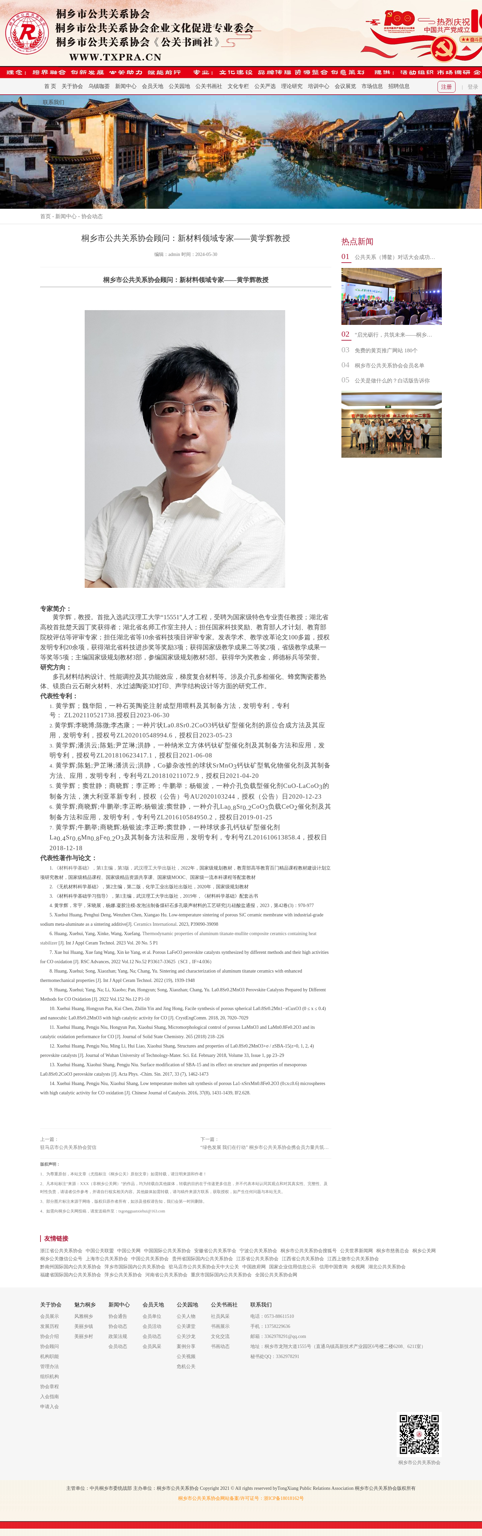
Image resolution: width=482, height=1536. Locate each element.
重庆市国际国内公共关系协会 (221, 1274)
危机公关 (186, 1366)
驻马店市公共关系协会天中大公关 (204, 1266)
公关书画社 (208, 86)
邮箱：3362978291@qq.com (278, 1336)
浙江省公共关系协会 (61, 1250)
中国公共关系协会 (150, 1258)
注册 (446, 87)
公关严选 (265, 86)
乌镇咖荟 (99, 86)
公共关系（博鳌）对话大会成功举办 (395, 257)
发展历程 (49, 1326)
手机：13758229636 (270, 1326)
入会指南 (49, 1396)
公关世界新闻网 (356, 1250)
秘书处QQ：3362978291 (274, 1356)
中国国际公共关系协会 (167, 1250)
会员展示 (49, 1316)
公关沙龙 (186, 1336)
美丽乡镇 (83, 1326)
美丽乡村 (83, 1336)
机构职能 (49, 1356)
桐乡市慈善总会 (392, 1250)
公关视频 (186, 1356)
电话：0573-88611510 (272, 1316)
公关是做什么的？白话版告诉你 (392, 380)
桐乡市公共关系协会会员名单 (389, 365)
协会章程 (49, 1386)
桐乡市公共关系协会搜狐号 (308, 1250)
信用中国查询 (333, 1266)
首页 (45, 216)
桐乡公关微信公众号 (61, 1258)
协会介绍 (49, 1336)
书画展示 (220, 1326)
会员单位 (152, 1316)
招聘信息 (399, 86)
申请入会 (49, 1406)
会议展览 (345, 86)
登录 (473, 87)
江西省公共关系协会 (303, 1258)
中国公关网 (129, 1250)
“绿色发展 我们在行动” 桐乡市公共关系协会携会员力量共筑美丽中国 (266, 1147)
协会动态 (92, 216)
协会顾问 (49, 1346)
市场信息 (372, 86)
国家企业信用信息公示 (292, 1266)
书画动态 (220, 1346)
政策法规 (117, 1336)
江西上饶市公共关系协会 (353, 1258)
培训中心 (318, 86)
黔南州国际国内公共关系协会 (70, 1266)
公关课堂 (186, 1326)
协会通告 (117, 1316)
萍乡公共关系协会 (123, 1274)
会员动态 (117, 1346)
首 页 (50, 86)
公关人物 (186, 1316)
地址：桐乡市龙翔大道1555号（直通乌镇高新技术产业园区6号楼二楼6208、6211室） (338, 1346)
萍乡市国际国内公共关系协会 (134, 1266)
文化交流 (220, 1336)
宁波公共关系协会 (258, 1250)
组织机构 (49, 1376)
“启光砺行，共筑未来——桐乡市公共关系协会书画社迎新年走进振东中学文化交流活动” (395, 335)
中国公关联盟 (100, 1250)
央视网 (358, 1266)
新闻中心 (126, 86)
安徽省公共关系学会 (215, 1250)
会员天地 (152, 86)
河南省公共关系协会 (166, 1274)
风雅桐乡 (83, 1316)
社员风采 (220, 1316)
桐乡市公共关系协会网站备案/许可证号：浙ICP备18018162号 (241, 1498)
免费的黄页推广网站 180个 (386, 350)
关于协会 (72, 86)
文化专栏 (238, 86)
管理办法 (49, 1366)
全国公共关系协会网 (276, 1274)
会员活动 (152, 1326)
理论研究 (292, 86)
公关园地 (179, 86)
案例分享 (186, 1346)
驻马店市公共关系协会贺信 (68, 1147)
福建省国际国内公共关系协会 (70, 1274)
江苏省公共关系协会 (257, 1258)
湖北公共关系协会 (387, 1266)
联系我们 (53, 102)
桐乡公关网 (424, 1250)
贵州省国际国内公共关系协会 (202, 1258)
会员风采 (152, 1346)
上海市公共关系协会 (107, 1258)
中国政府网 (254, 1266)
